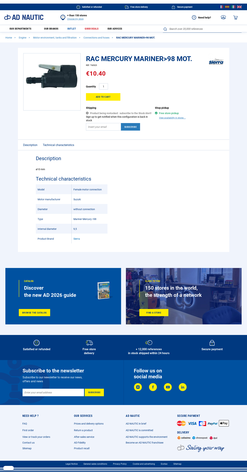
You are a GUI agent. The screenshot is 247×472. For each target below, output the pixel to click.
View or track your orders (36, 436)
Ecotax (164, 464)
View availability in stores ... (172, 119)
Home (9, 39)
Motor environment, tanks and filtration (55, 39)
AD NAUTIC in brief (136, 423)
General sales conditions (95, 464)
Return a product (83, 430)
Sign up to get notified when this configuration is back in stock (117, 120)
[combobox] (202, 29)
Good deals (96, 29)
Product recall (81, 448)
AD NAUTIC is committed (139, 430)
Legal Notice (72, 464)
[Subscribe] (94, 392)
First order (28, 430)
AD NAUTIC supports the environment (146, 436)
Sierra (76, 240)
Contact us (28, 442)
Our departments (20, 29)
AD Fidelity (80, 442)
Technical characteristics (58, 146)
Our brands (53, 29)
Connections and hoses (96, 39)
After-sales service (84, 436)
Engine (23, 39)
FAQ (24, 423)
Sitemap (27, 448)
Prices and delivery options (89, 423)
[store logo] (23, 17)
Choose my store (75, 19)
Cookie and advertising (144, 464)
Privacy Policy (120, 464)
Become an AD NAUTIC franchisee (144, 442)
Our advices (121, 29)
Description (30, 146)
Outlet (75, 29)
